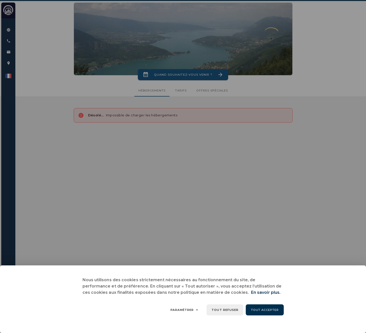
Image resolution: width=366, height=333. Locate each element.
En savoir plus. (265, 292)
